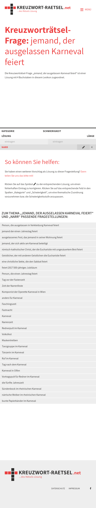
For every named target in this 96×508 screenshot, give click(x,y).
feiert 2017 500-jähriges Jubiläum (19, 267)
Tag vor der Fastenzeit (13, 279)
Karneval (6, 316)
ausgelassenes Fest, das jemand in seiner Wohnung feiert (32, 237)
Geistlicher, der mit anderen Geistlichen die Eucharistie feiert (33, 255)
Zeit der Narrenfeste (12, 285)
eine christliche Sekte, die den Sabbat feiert (24, 261)
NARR (5, 147)
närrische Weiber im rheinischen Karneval (24, 394)
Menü (85, 9)
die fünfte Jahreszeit (13, 382)
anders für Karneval (12, 298)
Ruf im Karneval (10, 358)
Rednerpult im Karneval (14, 328)
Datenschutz (58, 488)
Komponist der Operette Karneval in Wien (24, 292)
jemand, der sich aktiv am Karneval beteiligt (25, 243)
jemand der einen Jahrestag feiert (20, 231)
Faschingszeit (9, 304)
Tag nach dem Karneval (14, 364)
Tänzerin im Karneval (13, 352)
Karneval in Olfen (11, 370)
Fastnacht (7, 310)
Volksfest (7, 334)
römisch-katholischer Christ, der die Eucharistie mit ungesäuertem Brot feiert (42, 249)
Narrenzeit (7, 322)
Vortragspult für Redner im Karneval (20, 376)
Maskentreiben (10, 340)
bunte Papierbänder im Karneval (19, 401)
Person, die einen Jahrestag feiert (19, 273)
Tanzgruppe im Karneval (14, 346)
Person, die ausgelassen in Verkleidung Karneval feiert (30, 225)
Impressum (74, 488)
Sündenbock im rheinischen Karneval (21, 388)
